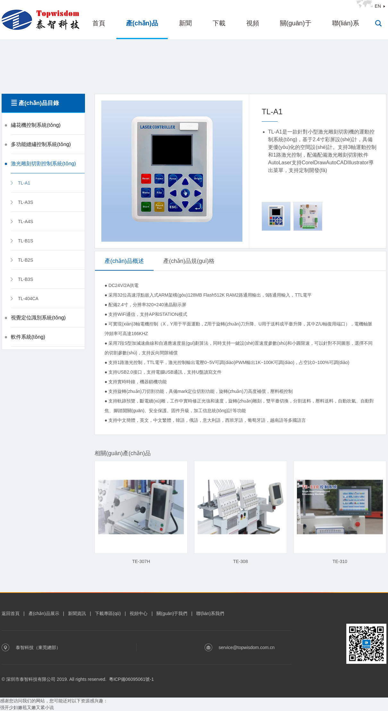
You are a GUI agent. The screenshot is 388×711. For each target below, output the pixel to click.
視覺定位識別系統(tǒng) (38, 317)
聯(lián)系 (345, 23)
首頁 (98, 23)
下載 (219, 23)
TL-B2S (21, 260)
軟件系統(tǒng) (28, 337)
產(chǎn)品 (142, 23)
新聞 (185, 23)
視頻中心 (139, 613)
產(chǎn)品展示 (44, 613)
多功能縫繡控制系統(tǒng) (41, 144)
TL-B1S (21, 240)
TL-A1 (20, 183)
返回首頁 (11, 613)
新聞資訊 (77, 613)
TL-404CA (24, 298)
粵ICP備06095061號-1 (131, 679)
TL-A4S (21, 221)
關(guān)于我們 (171, 613)
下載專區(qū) (108, 613)
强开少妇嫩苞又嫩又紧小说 (27, 707)
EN (378, 6)
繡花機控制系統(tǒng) (36, 125)
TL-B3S (21, 279)
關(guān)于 (295, 23)
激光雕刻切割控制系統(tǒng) (43, 163)
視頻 (252, 23)
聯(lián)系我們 (210, 613)
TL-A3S (21, 202)
